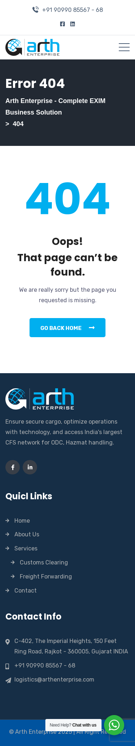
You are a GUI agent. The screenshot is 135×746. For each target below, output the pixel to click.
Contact (25, 590)
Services (25, 548)
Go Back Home (67, 327)
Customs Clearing (44, 562)
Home (22, 520)
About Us (26, 534)
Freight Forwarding (46, 576)
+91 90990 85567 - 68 (72, 9)
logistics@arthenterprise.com (54, 679)
